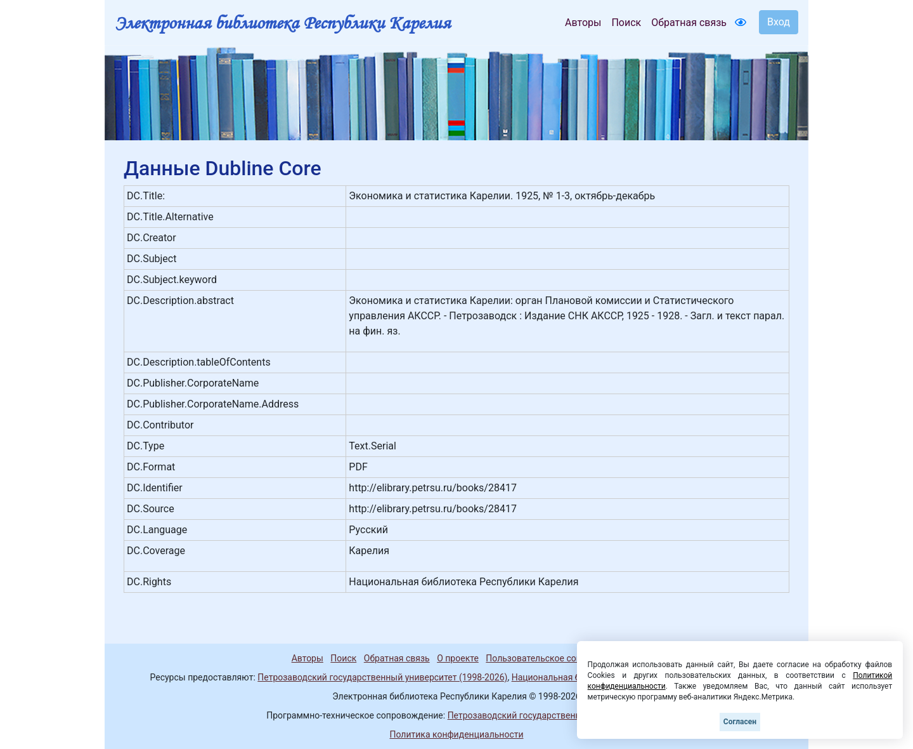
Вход (778, 22)
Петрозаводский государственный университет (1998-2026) (382, 677)
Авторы (583, 23)
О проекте (458, 658)
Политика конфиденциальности (456, 734)
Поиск (626, 23)
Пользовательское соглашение (551, 658)
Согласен (739, 721)
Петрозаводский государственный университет (547, 715)
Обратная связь (689, 23)
